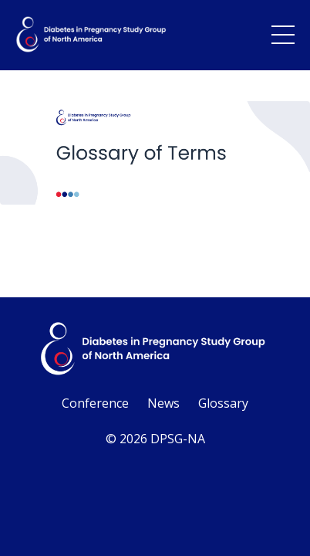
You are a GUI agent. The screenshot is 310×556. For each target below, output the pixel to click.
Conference (95, 403)
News (163, 403)
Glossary (223, 403)
